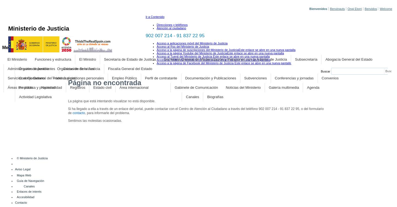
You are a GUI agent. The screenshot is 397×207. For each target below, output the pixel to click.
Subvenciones (255, 78)
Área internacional (134, 87)
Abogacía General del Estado (348, 59)
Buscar (325, 71)
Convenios (330, 78)
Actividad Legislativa (35, 97)
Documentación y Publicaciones (210, 78)
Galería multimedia (284, 87)
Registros (77, 87)
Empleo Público (124, 78)
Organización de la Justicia (78, 69)
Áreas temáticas (21, 87)
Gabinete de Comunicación (196, 87)
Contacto (21, 202)
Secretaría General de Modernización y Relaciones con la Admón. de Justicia (225, 59)
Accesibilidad (25, 197)
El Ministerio (17, 59)
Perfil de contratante (161, 78)
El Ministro (87, 59)
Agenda (313, 87)
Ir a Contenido (155, 16)
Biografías (215, 97)
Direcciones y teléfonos (172, 24)
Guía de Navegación (30, 180)
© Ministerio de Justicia (32, 158)
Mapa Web (24, 175)
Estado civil (102, 87)
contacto (79, 113)
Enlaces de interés (29, 191)
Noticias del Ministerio (243, 87)
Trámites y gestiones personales (78, 78)
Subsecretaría (306, 59)
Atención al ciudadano (171, 28)
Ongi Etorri (355, 8)
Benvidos (371, 8)
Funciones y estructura (53, 59)
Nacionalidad (51, 87)
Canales (192, 97)
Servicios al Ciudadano (26, 78)
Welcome (386, 8)
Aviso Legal (23, 169)
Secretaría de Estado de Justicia (130, 59)
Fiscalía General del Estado (130, 69)
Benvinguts (337, 8)
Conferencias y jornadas (294, 78)
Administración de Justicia (28, 69)
